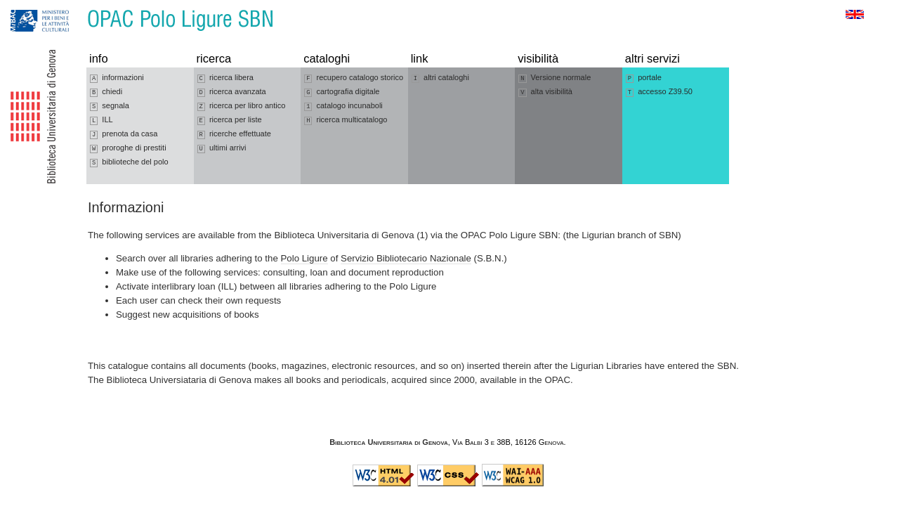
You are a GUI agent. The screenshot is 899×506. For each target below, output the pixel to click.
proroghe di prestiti (128, 148)
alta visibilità (545, 92)
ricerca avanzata (231, 92)
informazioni (117, 78)
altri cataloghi (440, 78)
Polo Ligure (304, 258)
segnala (109, 106)
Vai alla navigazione (27, 7)
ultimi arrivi (222, 148)
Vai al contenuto (79, 7)
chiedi (106, 92)
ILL (101, 120)
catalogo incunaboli (343, 106)
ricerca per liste (229, 120)
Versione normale (554, 78)
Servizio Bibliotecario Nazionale (406, 258)
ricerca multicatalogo (345, 120)
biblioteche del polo (129, 162)
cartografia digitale (341, 92)
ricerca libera (225, 78)
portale (644, 78)
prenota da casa (123, 134)
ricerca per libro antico (241, 106)
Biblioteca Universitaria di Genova (388, 442)
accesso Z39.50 (659, 92)
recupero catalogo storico (353, 78)
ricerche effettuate (234, 134)
